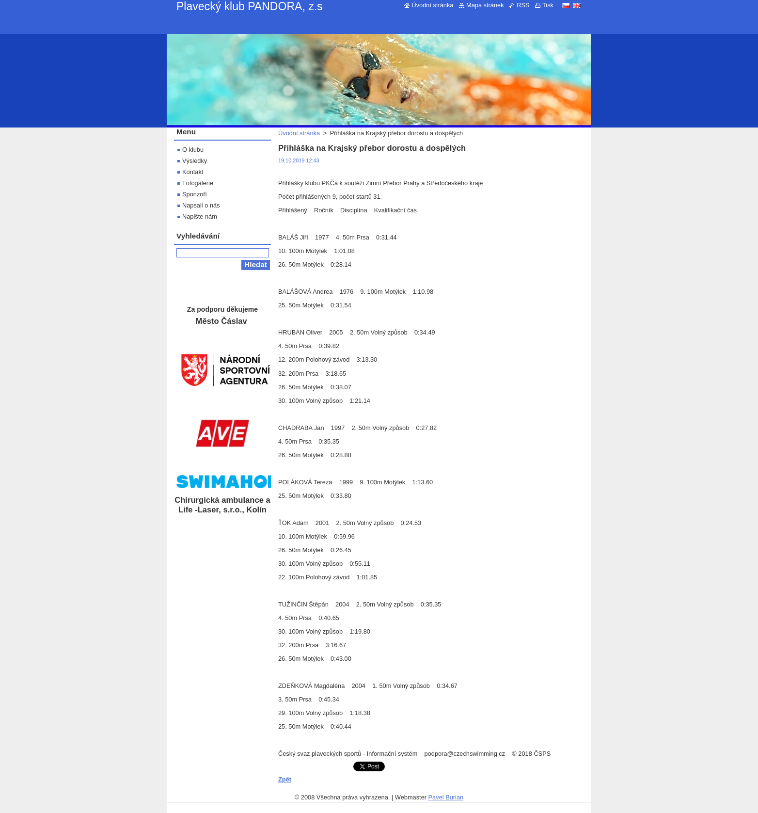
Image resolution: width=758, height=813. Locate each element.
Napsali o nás (201, 205)
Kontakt (192, 171)
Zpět (284, 779)
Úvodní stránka (299, 133)
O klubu (193, 149)
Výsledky (194, 160)
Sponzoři (194, 194)
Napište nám (199, 216)
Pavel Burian (446, 797)
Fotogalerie (197, 183)
